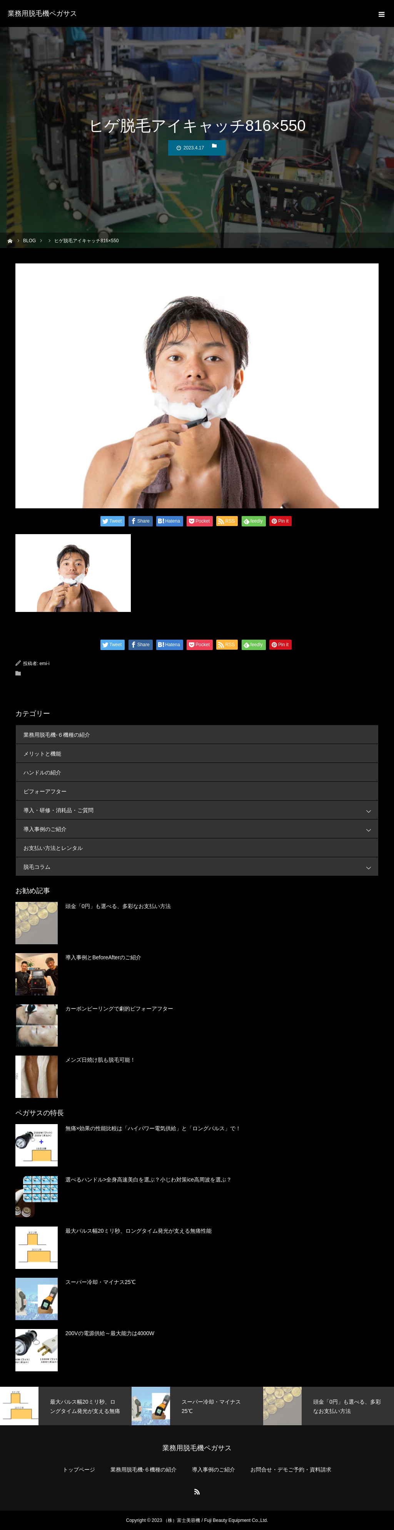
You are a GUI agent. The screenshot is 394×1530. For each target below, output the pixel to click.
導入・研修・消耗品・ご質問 (200, 810)
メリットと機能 (42, 754)
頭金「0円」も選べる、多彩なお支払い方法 (118, 906)
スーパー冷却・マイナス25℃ (100, 1282)
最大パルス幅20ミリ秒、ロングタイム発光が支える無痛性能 (138, 1231)
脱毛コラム (200, 866)
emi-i (45, 663)
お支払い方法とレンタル (53, 848)
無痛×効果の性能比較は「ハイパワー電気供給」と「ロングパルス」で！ (153, 1128)
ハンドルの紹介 (42, 772)
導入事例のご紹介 (200, 828)
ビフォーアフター (45, 791)
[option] (66, 1406)
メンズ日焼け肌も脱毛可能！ (100, 1060)
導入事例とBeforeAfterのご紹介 (103, 957)
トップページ (79, 1469)
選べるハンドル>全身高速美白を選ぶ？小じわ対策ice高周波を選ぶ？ (148, 1179)
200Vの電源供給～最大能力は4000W (109, 1333)
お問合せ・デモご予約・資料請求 (290, 1469)
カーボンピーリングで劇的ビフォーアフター (119, 1008)
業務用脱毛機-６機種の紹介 (56, 735)
